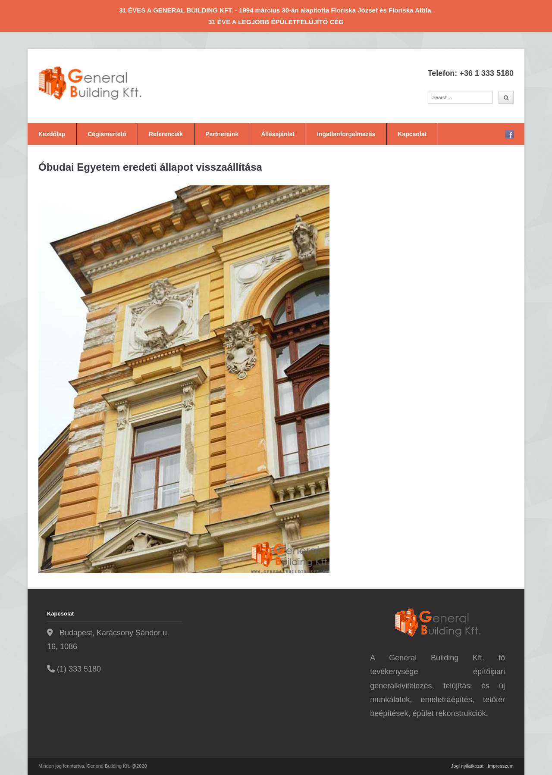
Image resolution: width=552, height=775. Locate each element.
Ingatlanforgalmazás (346, 134)
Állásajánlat (278, 134)
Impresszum (501, 766)
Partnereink (221, 134)
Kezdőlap (51, 134)
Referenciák (166, 134)
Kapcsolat (412, 134)
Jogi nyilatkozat (467, 766)
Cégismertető (107, 134)
